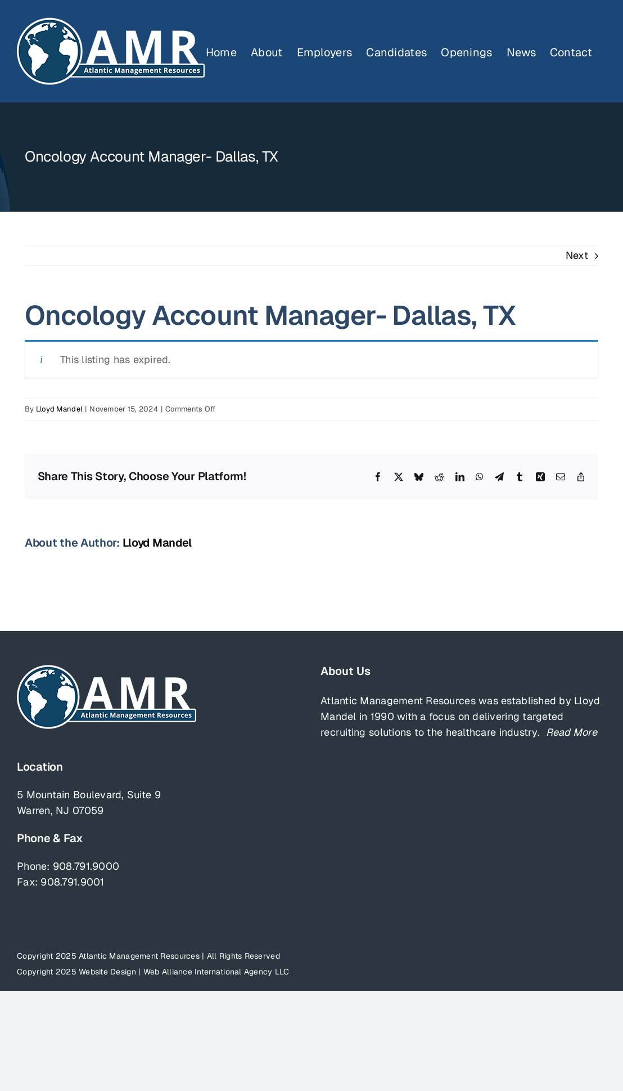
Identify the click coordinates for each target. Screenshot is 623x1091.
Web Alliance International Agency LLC (216, 972)
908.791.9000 (86, 866)
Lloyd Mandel (59, 409)
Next (577, 255)
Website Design (107, 972)
